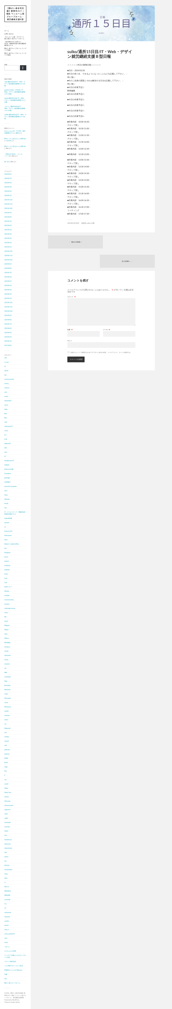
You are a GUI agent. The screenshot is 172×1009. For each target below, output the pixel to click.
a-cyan (6, 362)
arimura (6, 388)
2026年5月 (8, 178)
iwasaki (6, 523)
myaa (6, 703)
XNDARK (7, 895)
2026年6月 (8, 174)
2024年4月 (8, 285)
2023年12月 (8, 303)
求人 (5, 979)
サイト (69, 322)
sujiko (6, 818)
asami (6, 396)
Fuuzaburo (7, 474)
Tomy (6, 874)
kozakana (7, 565)
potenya (7, 754)
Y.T (5, 908)
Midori (6, 630)
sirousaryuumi (8, 805)
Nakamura (7, 707)
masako (6, 604)
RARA (6, 758)
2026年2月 (8, 191)
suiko (6, 814)
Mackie (6, 591)
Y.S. (5, 904)
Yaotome (7, 917)
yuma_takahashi (9, 934)
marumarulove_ (9, 600)
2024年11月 (8, 255)
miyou (6, 660)
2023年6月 (8, 328)
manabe (6, 595)
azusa (6, 405)
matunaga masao (9, 608)
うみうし (7, 947)
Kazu (6, 540)
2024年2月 (8, 294)
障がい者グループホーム (12, 983)
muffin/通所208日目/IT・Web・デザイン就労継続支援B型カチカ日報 (15, 117)
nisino (6, 720)
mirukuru (7, 647)
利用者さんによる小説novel (13, 970)
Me (5, 617)
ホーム (6, 31)
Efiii (5, 448)
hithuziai (7, 499)
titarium (6, 865)
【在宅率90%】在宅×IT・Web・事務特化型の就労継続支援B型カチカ (15, 43)
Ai (5, 366)
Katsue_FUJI (8, 531)
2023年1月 (8, 341)
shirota (6, 797)
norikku (6, 737)
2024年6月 (8, 277)
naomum (7, 715)
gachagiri (7, 478)
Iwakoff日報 (8, 518)
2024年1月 (8, 298)
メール (106, 311)
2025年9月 (8, 213)
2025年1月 (8, 247)
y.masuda (7, 900)
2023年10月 (8, 311)
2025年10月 (8, 208)
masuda (8, 141)
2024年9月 (8, 264)
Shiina (6, 788)
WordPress (15, 1000)
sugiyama (7, 810)
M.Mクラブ (8, 587)
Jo (5, 527)
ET (5, 456)
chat (5, 422)
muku (6, 694)
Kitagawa (7, 553)
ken (5, 548)
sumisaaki (7, 823)
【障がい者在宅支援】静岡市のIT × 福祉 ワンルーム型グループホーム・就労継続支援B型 (15, 14)
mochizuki (7, 677)
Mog (5, 681)
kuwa (6, 574)
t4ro (5, 835)
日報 (5, 974)
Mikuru (6, 638)
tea (5, 861)
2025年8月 (8, 217)
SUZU (6, 831)
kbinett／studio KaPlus (11, 544)
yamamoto (7, 912)
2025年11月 (8, 204)
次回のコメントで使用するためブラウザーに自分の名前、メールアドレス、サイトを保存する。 (101, 333)
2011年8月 (8, 345)
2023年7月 (8, 324)
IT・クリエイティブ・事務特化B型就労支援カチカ (14, 513)
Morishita (7, 685)
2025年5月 (8, 230)
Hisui (6, 495)
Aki (5, 375)
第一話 (6, 162)
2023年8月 (8, 320)
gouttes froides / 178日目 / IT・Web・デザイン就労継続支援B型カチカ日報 (14, 92)
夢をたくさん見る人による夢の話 (15, 139)
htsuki (6, 503)
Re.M (6, 762)
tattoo (6, 857)
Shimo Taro (7, 792)
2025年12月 (8, 200)
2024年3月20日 (73, 223)
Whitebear (7, 891)
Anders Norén (15, 1002)
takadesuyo (8, 840)
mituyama (7, 655)
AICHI (6, 371)
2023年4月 (8, 333)
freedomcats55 (9, 461)
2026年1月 (8, 196)
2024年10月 (8, 260)
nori (5, 733)
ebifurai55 (7, 443)
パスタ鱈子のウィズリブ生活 (13, 966)
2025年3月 (8, 238)
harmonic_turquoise (10, 486)
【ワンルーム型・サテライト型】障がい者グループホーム (14, 38)
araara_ (6, 384)
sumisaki (7, 827)
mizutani (7, 664)
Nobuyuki (7, 728)
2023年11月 (8, 307)
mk (5, 668)
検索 (5, 65)
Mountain (7, 690)
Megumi (7, 625)
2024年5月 (8, 281)
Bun (5, 414)
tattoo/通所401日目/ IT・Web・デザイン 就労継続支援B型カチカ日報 (15, 100)
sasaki (6, 784)
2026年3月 (8, 187)
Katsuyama (8, 535)
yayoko (6, 921)
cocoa (6, 431)
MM (5, 673)
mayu (6, 613)
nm (5, 724)
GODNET (7, 482)
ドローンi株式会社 (10, 962)
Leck (5, 578)
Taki (5, 852)
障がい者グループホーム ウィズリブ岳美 (15, 49)
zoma (6, 942)
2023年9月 (8, 315)
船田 (17, 133)
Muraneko (7, 698)
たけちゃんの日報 (10, 951)
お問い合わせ (9, 34)
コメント (71, 278)
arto (5, 392)
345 (5, 358)
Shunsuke (7, 801)
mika (5, 634)
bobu (5, 409)
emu (5, 452)
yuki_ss (6, 930)
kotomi (6, 561)
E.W (5, 439)
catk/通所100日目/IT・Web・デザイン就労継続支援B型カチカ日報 (14, 84)
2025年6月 (8, 225)
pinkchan (7, 750)
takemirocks (8, 848)
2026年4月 (8, 183)
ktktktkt (7, 570)
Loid (5, 583)
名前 (70, 311)
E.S (5, 435)
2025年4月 (8, 234)
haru (5, 491)
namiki (6, 711)
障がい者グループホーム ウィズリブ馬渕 (15, 54)
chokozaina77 (8, 426)
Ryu (5, 771)
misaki (6, 651)
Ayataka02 (7, 401)
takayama (7, 844)
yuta (5, 938)
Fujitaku (6, 465)
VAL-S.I (6, 887)
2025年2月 (8, 243)
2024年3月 (8, 290)
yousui (6, 925)
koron (6, 557)
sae (5, 780)
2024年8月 (8, 268)
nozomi (6, 741)
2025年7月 (8, 221)
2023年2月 (8, 337)
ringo (6, 767)
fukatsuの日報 (8, 469)
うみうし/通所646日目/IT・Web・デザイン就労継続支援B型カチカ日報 (14, 108)
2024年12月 (8, 251)
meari (6, 621)
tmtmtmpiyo (8, 870)
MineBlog (7, 643)
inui (5, 508)
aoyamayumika (9, 379)
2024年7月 (8, 273)
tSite (5, 878)
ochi (5, 745)
